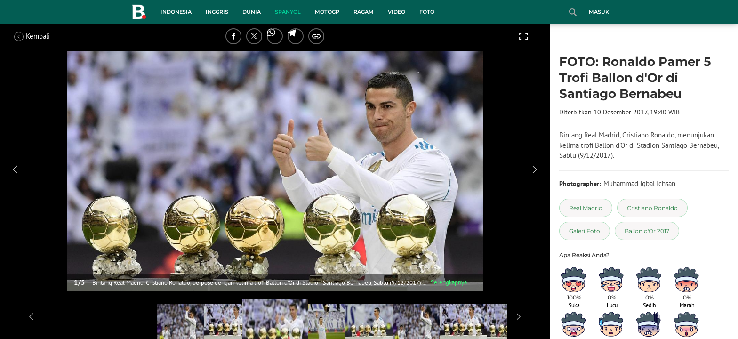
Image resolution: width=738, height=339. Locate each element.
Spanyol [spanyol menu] (288, 11)
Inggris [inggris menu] (217, 11)
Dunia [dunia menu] (251, 11)
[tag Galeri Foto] (584, 231)
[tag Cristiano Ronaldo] (652, 208)
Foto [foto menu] (426, 11)
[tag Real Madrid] (585, 208)
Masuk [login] (599, 11)
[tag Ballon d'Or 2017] (647, 231)
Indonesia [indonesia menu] (176, 11)
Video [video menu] (396, 11)
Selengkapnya (449, 282)
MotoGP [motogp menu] (327, 11)
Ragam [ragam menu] (363, 11)
